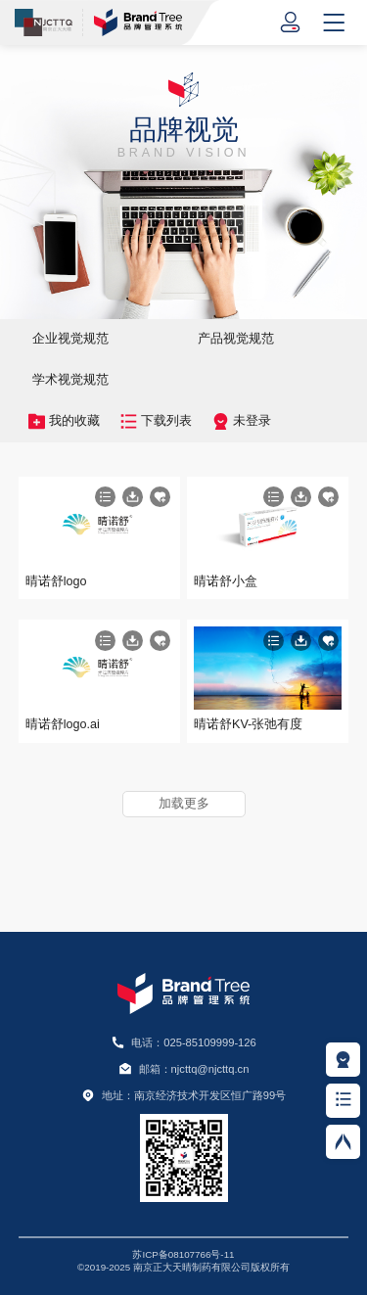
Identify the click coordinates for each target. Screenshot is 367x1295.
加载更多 (184, 803)
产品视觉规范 (236, 339)
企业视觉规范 (70, 339)
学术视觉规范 (70, 380)
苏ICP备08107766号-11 (183, 1254)
